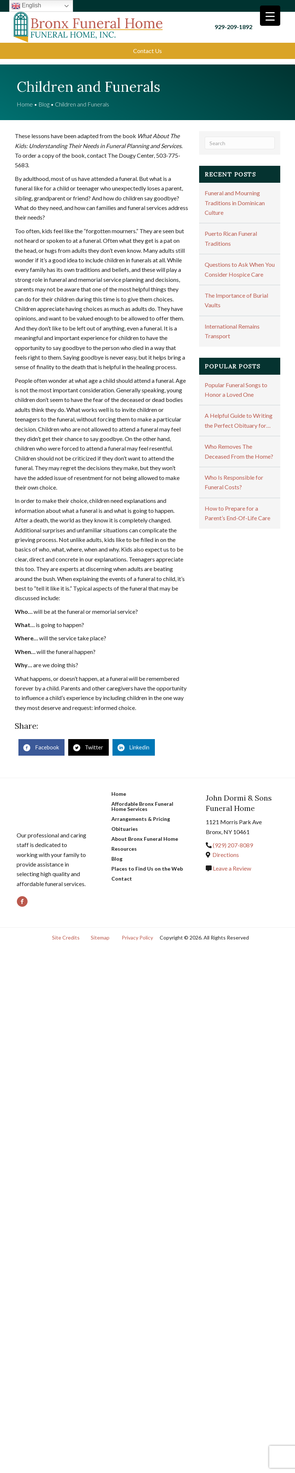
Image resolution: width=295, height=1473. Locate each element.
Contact (121, 871)
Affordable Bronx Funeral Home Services (142, 798)
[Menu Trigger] (270, 16)
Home (25, 96)
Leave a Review (231, 860)
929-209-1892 (234, 23)
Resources (124, 841)
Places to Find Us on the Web (147, 861)
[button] (147, 43)
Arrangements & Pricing (140, 811)
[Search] (240, 135)
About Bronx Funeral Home (144, 831)
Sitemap (100, 930)
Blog (43, 96)
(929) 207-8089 (233, 837)
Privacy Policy (137, 930)
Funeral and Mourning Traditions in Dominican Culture (235, 195)
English (28, 5)
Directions (225, 846)
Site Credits (66, 930)
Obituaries (124, 821)
